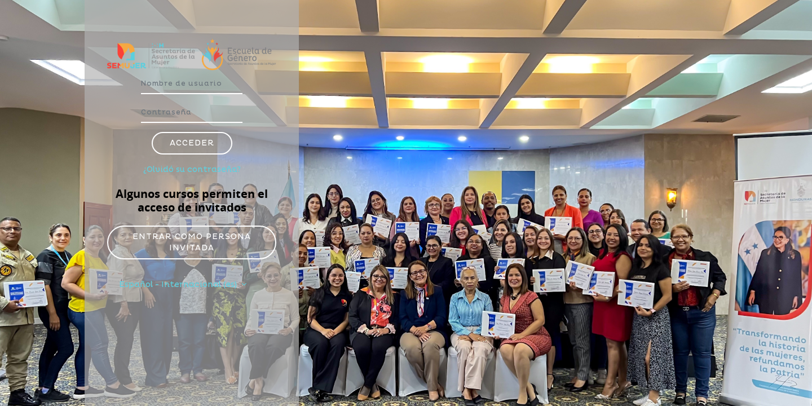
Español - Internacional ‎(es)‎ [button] (179, 284)
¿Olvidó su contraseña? (192, 169)
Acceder (192, 143)
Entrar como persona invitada (192, 242)
